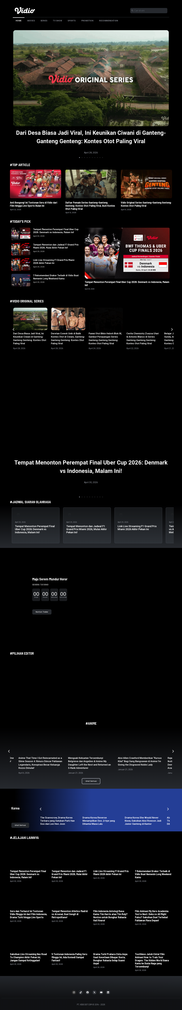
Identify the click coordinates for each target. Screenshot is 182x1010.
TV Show (57, 20)
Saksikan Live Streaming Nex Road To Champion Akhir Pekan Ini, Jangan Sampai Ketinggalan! (28, 957)
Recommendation (108, 20)
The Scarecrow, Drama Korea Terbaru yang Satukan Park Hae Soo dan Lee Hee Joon (57, 820)
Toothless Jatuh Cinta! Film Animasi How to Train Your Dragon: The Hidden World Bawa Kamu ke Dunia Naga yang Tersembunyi (152, 960)
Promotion (87, 20)
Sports (72, 20)
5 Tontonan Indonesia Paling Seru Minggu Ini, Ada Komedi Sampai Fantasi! (69, 957)
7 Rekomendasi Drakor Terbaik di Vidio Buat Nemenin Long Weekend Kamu (56, 277)
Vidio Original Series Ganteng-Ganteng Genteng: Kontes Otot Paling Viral (146, 204)
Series (44, 20)
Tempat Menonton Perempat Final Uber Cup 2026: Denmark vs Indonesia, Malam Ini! (55, 231)
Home (19, 20)
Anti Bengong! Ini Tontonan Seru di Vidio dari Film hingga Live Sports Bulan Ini (33, 204)
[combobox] (148, 10)
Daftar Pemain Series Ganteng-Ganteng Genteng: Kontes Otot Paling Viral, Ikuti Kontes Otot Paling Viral (90, 205)
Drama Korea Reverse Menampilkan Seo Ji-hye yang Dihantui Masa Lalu (98, 820)
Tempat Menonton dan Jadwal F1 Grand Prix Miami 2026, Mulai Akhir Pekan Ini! (55, 246)
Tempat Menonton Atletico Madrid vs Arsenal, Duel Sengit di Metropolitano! (70, 914)
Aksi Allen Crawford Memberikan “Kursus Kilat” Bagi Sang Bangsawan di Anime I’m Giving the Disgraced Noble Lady (140, 761)
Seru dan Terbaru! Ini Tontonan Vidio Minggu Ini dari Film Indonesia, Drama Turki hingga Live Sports (28, 914)
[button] (79, 157)
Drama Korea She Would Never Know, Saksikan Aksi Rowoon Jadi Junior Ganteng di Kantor (143, 820)
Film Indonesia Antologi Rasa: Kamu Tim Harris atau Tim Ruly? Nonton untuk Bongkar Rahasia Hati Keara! (110, 916)
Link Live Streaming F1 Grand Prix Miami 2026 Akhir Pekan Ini (53, 261)
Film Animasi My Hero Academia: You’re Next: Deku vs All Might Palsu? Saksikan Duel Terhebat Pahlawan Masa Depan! (152, 916)
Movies (31, 20)
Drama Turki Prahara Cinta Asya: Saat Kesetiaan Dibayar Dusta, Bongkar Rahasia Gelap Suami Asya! (110, 959)
